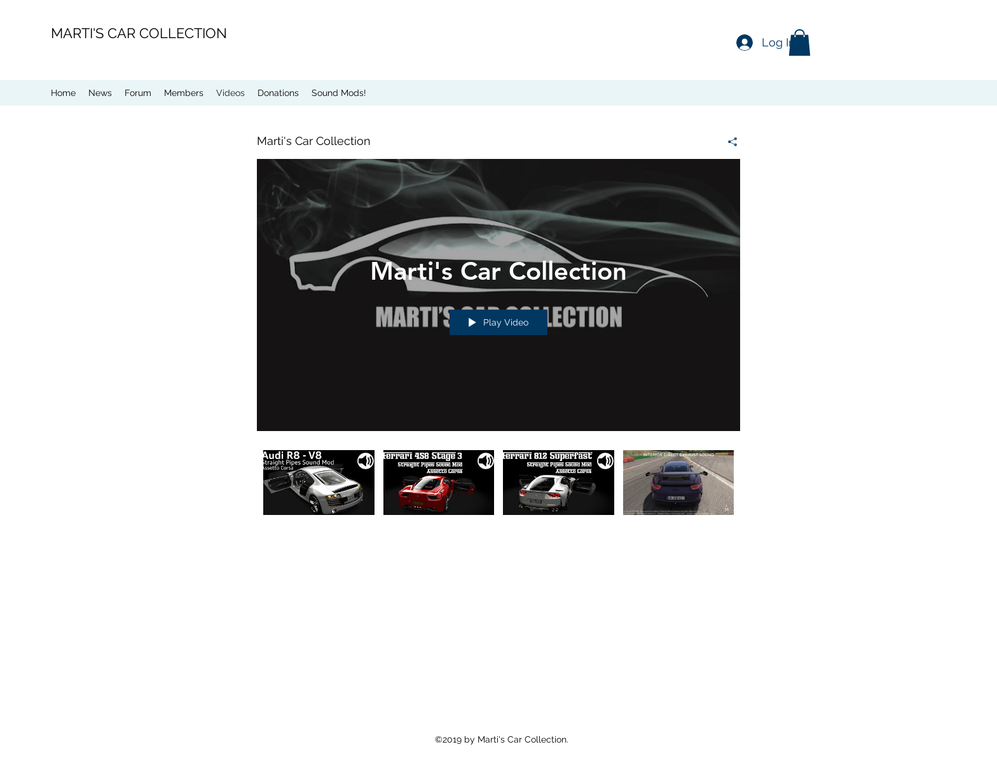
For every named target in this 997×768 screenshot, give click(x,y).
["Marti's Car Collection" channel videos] (498, 491)
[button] (799, 42)
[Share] (727, 141)
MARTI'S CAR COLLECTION (139, 33)
